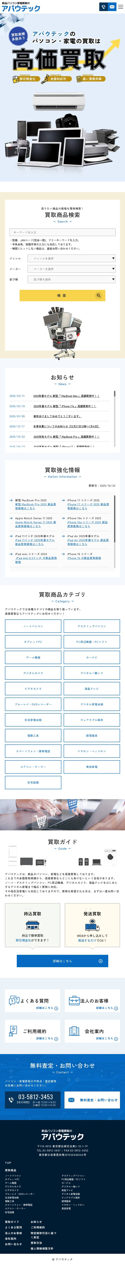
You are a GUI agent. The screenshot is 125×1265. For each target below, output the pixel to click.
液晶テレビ (92, 689)
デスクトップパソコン (92, 626)
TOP (8, 1163)
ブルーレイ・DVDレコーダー (33, 704)
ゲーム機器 (33, 657)
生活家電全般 (33, 720)
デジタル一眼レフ (91, 673)
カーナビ (92, 657)
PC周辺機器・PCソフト (91, 642)
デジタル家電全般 (91, 704)
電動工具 (33, 735)
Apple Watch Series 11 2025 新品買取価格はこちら (35, 524)
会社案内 (10, 1238)
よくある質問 (13, 1227)
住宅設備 (33, 782)
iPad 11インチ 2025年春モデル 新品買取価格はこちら (35, 542)
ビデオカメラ (33, 689)
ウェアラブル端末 (91, 720)
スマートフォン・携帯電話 (33, 751)
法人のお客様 (13, 1233)
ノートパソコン (33, 626)
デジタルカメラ (33, 673)
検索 (62, 295)
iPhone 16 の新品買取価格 (84, 558)
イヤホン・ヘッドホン (92, 751)
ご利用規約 (38, 1227)
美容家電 (92, 767)
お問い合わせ (13, 1244)
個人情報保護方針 (42, 1248)
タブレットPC (33, 642)
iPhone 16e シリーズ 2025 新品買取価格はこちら (87, 524)
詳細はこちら (78, 961)
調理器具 (92, 735)
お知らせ (36, 1222)
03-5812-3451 (52, 1150)
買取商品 (10, 1170)
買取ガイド (12, 1222)
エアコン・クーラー (33, 767)
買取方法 (36, 1243)
